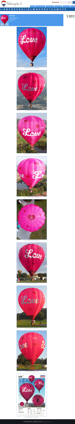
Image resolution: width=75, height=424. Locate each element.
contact (72, 6)
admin (50, 421)
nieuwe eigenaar (50, 6)
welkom (32, 6)
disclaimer (45, 421)
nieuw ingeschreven (40, 6)
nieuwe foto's (66, 6)
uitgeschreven (58, 6)
